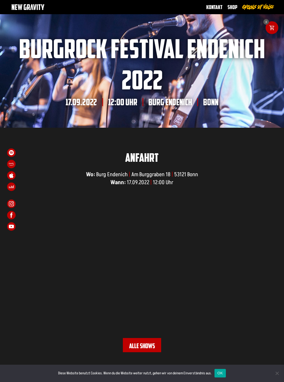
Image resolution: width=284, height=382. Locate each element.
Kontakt (214, 7)
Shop (232, 7)
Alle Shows (142, 345)
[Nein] (277, 373)
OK (220, 373)
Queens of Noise (258, 7)
